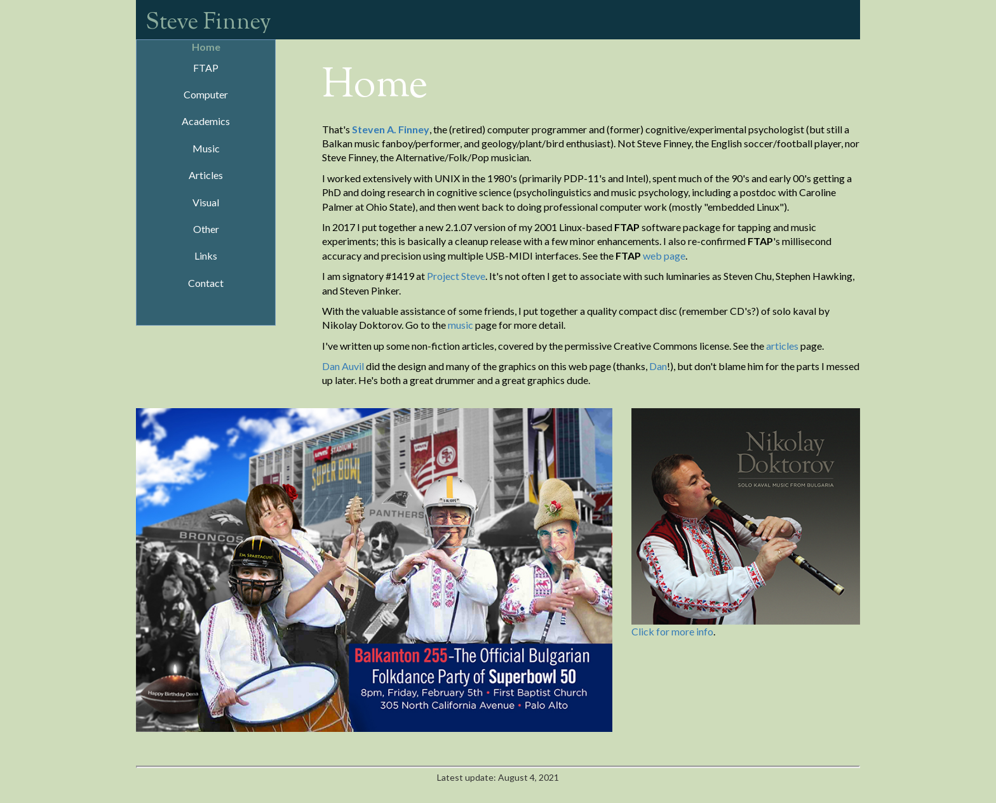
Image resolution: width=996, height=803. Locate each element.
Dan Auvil (343, 366)
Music (206, 148)
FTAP (206, 68)
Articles (206, 175)
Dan (658, 366)
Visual (205, 202)
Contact (206, 283)
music (460, 325)
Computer (206, 94)
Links (205, 255)
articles (782, 346)
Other (206, 229)
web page (664, 255)
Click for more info (672, 631)
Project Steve (456, 276)
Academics (206, 121)
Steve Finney (208, 23)
